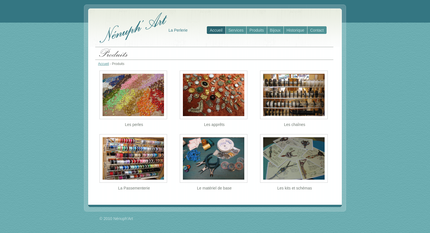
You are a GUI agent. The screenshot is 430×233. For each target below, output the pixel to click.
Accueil (216, 30)
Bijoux (275, 30)
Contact (317, 30)
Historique (295, 30)
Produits (256, 30)
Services (236, 30)
